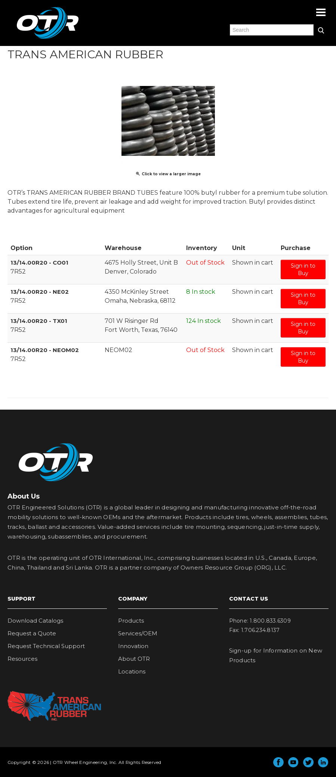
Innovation (133, 646)
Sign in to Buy (303, 269)
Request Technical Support (46, 646)
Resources (22, 658)
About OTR (134, 658)
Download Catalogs (35, 620)
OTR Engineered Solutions (47, 38)
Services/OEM (137, 633)
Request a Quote (31, 633)
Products (131, 620)
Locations (131, 671)
